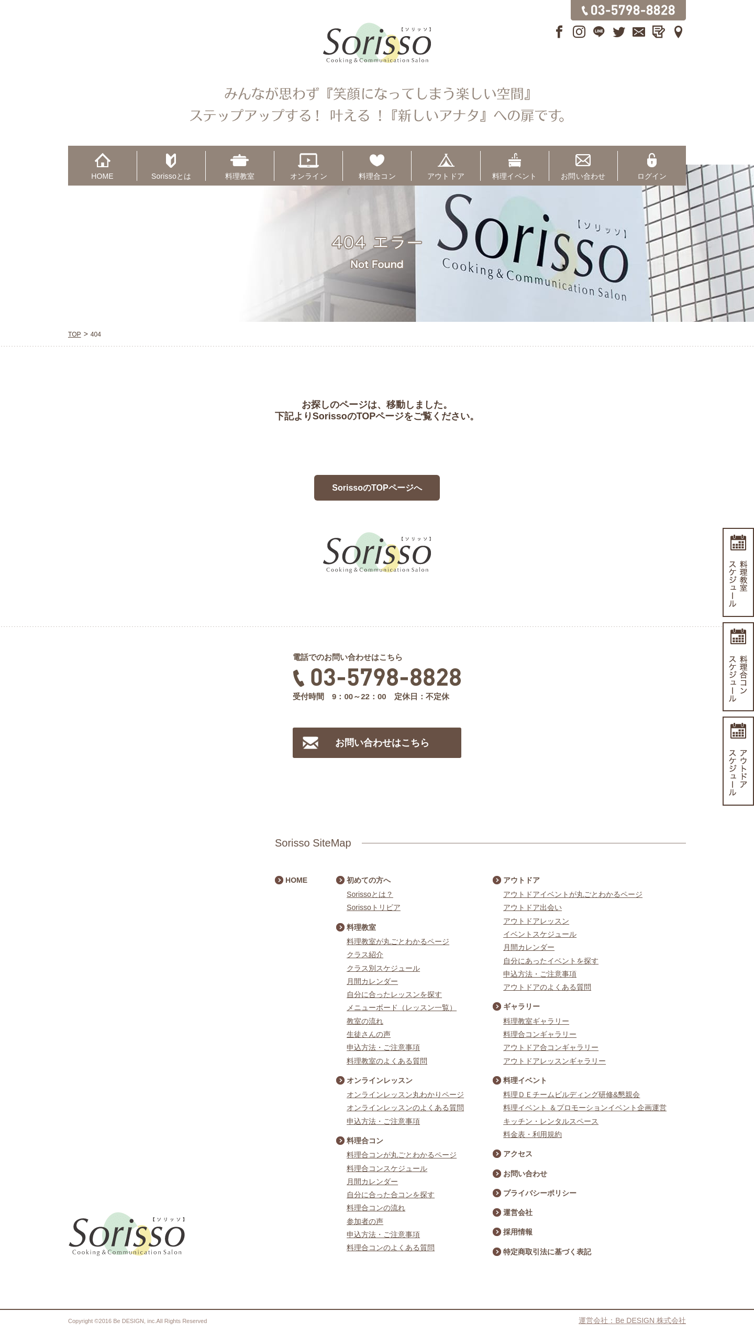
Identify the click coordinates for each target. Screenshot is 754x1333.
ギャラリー (521, 1006)
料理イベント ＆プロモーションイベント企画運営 (585, 1107)
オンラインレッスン (380, 1080)
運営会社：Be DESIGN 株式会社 (632, 1320)
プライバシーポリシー (539, 1193)
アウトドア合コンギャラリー (550, 1047)
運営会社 (518, 1212)
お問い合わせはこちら (382, 743)
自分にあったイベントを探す (550, 961)
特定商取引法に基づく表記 (547, 1252)
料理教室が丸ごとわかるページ (398, 941)
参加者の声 (365, 1221)
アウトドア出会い (532, 907)
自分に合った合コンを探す (391, 1194)
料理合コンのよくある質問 (391, 1247)
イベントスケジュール (539, 934)
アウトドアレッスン (536, 921)
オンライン (308, 176)
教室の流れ (365, 1021)
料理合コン (377, 176)
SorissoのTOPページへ (377, 487)
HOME (102, 176)
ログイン (652, 176)
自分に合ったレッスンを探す (394, 994)
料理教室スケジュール (738, 572)
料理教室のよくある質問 (387, 1061)
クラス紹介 (365, 954)
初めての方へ (369, 880)
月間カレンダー (372, 981)
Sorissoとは (171, 176)
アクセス (518, 1154)
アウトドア (445, 176)
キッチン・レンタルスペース (550, 1121)
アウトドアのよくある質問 (547, 987)
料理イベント (514, 176)
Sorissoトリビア (374, 907)
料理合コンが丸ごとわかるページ (402, 1155)
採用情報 (518, 1232)
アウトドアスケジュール (738, 761)
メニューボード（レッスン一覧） (402, 1007)
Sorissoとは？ (370, 894)
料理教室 (240, 176)
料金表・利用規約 (532, 1134)
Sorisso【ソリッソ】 (377, 43)
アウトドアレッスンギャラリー (554, 1061)
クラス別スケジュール (383, 968)
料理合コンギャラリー (539, 1034)
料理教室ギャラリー (536, 1021)
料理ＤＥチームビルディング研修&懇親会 (571, 1094)
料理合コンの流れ (376, 1208)
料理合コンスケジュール (387, 1168)
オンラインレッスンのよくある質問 (405, 1107)
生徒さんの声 (369, 1034)
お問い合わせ (583, 176)
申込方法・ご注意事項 (383, 1047)
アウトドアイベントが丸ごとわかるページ (572, 894)
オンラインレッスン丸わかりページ (405, 1094)
